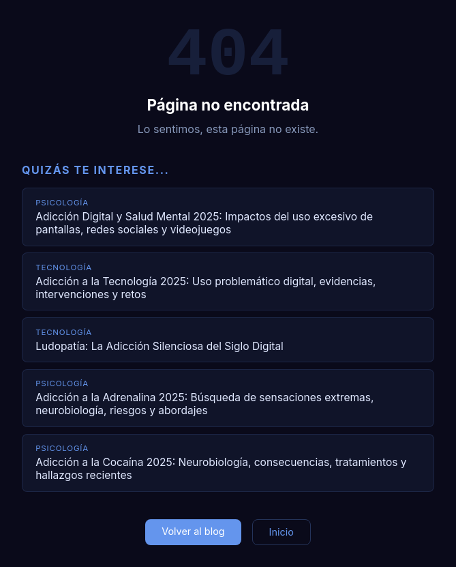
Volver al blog (193, 531)
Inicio (281, 532)
